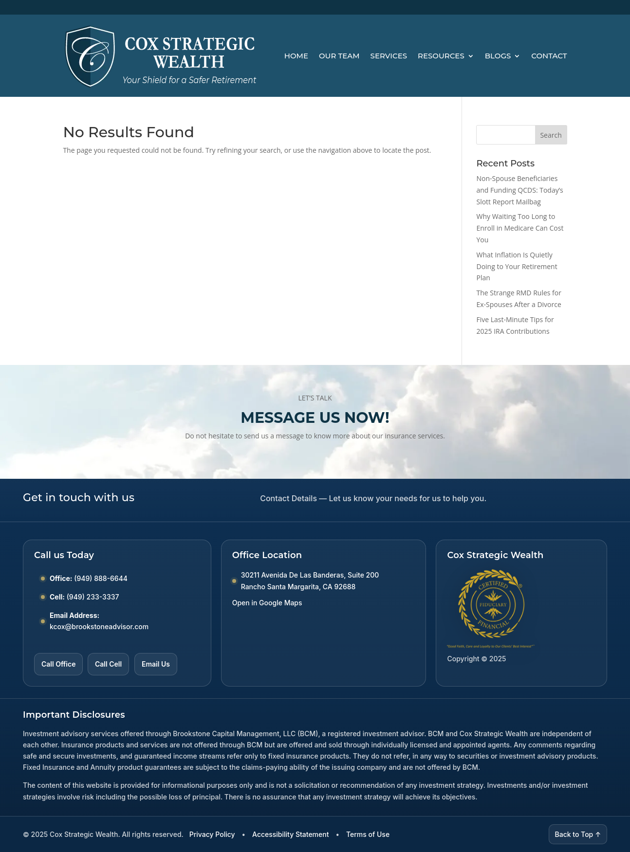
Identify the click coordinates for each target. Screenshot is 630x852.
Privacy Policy (212, 834)
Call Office (58, 664)
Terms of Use (367, 834)
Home (296, 55)
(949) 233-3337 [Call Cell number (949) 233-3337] (93, 597)
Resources (441, 55)
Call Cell (108, 664)
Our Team (339, 55)
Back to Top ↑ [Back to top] (578, 834)
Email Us (156, 664)
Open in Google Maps (267, 602)
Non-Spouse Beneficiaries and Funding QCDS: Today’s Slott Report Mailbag (519, 190)
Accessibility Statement (290, 834)
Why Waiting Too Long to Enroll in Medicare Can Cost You (519, 228)
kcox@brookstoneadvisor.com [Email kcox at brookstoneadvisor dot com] (99, 626)
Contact (549, 55)
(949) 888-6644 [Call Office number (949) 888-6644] (101, 578)
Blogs (498, 55)
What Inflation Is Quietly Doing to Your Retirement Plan (516, 266)
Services (389, 55)
